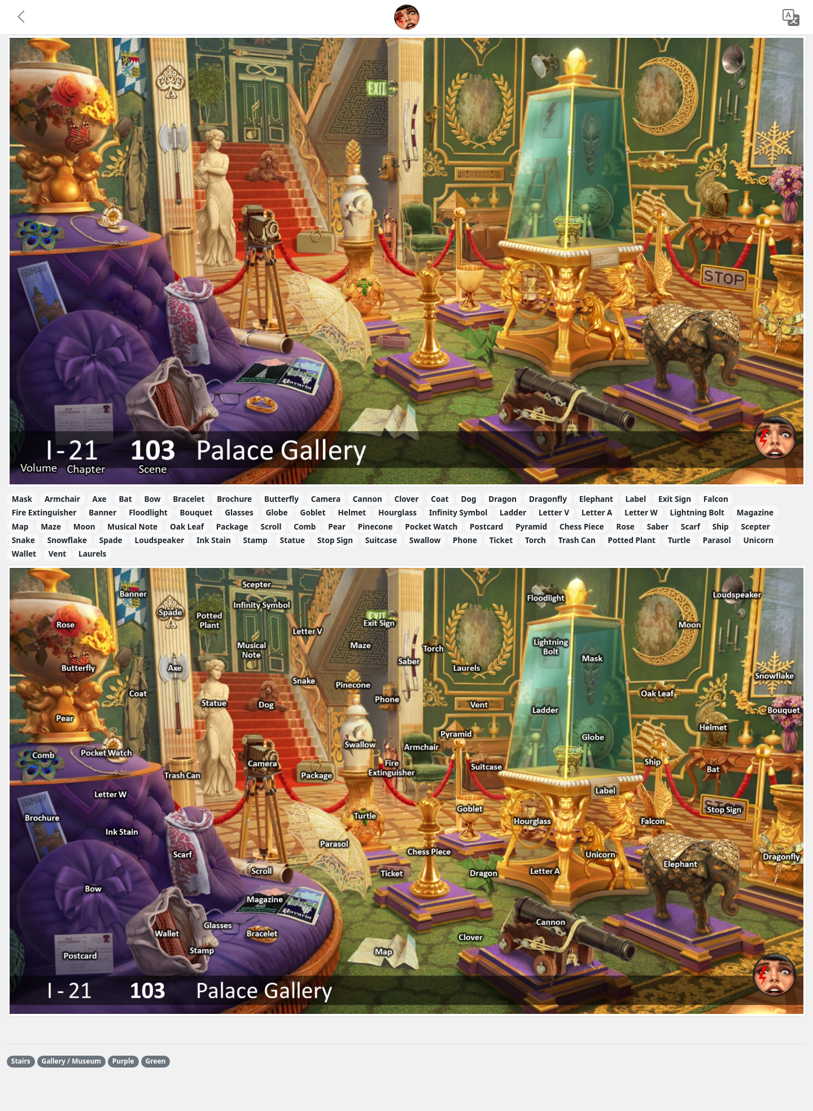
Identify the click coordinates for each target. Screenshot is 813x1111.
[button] (22, 17)
